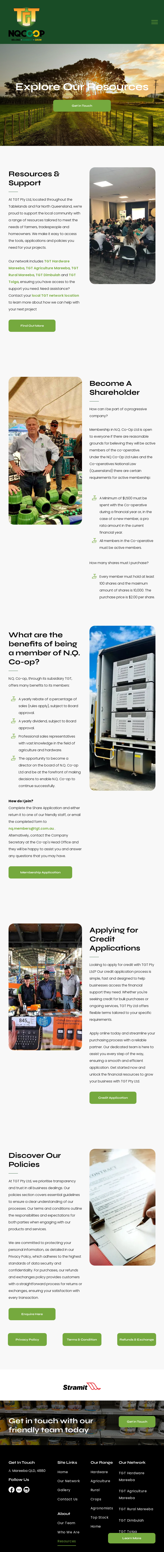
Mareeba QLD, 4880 (28, 1470)
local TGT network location (55, 295)
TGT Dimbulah (48, 274)
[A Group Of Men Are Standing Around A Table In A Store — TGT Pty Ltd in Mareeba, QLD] (45, 986)
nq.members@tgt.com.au (31, 828)
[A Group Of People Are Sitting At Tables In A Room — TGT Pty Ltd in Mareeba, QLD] (122, 225)
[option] (82, 1386)
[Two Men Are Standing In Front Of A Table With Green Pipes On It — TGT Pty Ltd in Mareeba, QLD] (45, 451)
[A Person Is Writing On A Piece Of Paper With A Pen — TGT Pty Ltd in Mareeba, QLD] (122, 1207)
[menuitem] (72, 1471)
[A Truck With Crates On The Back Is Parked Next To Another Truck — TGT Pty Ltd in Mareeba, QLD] (122, 708)
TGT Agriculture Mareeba (48, 268)
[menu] (154, 22)
